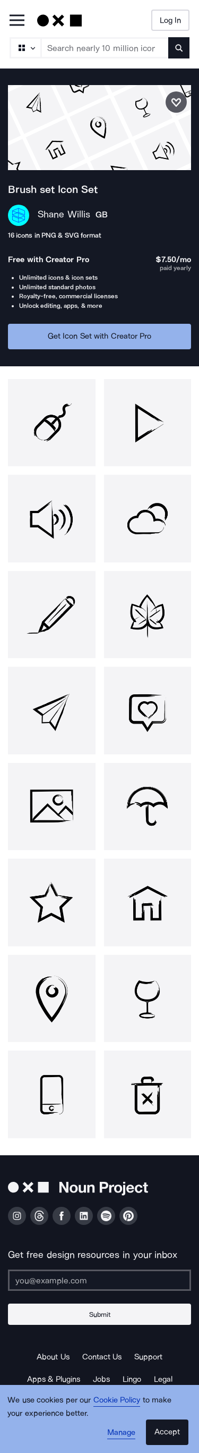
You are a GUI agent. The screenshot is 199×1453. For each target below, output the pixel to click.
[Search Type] (25, 47)
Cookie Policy (117, 1400)
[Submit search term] (178, 47)
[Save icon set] (176, 102)
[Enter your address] (99, 1280)
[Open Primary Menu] (17, 21)
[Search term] (105, 47)
